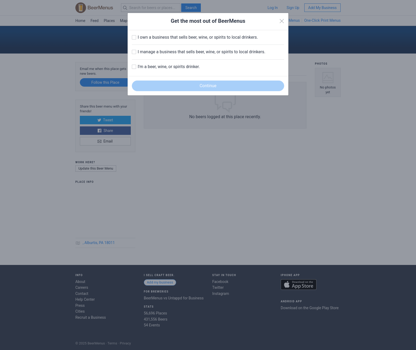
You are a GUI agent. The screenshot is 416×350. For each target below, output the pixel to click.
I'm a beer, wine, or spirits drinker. (169, 66)
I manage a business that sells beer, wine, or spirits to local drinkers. (201, 51)
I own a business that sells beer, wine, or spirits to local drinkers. (198, 37)
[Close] (281, 21)
